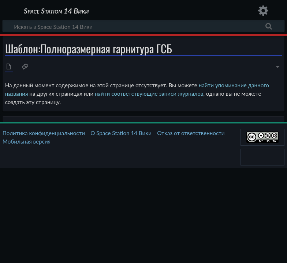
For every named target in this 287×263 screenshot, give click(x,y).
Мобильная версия (27, 141)
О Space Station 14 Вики (121, 133)
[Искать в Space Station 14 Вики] (143, 26)
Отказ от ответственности (190, 133)
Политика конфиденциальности (44, 133)
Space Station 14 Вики (56, 11)
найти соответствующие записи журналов (149, 93)
